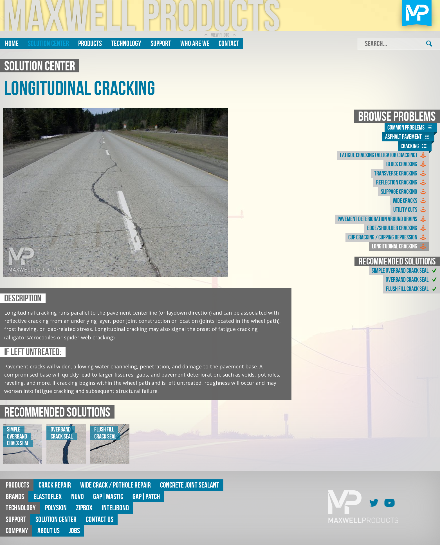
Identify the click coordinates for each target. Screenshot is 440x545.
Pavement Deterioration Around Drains (382, 219)
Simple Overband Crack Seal (405, 270)
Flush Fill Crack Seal (412, 288)
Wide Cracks (410, 200)
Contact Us (99, 519)
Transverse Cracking (400, 173)
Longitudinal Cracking (399, 246)
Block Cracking (406, 164)
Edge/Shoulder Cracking (397, 228)
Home (12, 43)
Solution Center (48, 43)
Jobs (74, 530)
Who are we (194, 43)
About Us (48, 530)
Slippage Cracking (404, 191)
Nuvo (77, 496)
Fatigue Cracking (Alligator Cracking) (383, 155)
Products (90, 43)
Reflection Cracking (401, 182)
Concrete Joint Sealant (189, 485)
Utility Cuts (410, 209)
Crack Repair (55, 485)
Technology (126, 43)
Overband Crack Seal (412, 279)
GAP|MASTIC (108, 496)
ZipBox (84, 508)
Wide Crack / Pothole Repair (115, 485)
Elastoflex (47, 496)
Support (161, 43)
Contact (229, 43)
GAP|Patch (146, 496)
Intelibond (115, 508)
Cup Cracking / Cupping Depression (387, 237)
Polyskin (56, 508)
